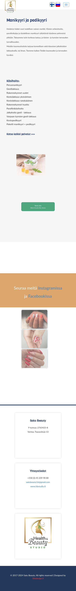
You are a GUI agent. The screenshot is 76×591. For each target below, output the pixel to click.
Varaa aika (38, 206)
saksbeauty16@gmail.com (38, 482)
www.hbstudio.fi (38, 486)
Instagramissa (50, 371)
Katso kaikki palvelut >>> (21, 133)
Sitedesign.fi (38, 578)
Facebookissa (40, 379)
